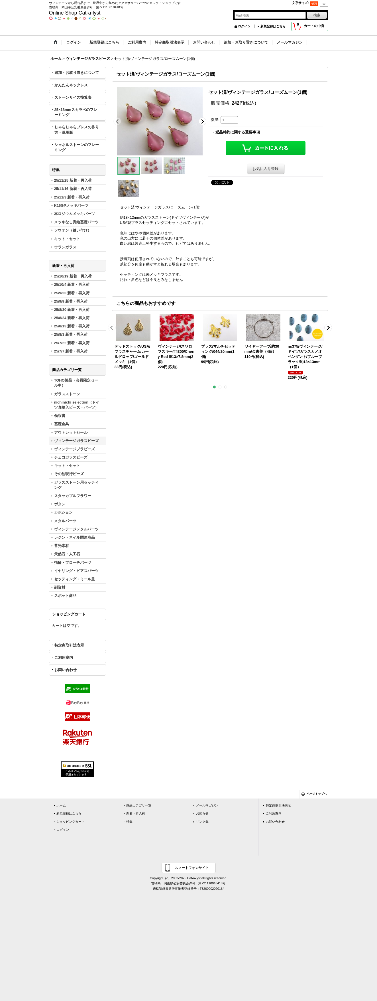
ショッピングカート (70, 821)
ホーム (61, 805)
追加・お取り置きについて (76, 72)
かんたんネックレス (71, 85)
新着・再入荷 (135, 813)
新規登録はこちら (273, 26)
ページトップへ (317, 793)
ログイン (244, 26)
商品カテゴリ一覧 (138, 805)
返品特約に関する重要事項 (237, 132)
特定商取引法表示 (69, 645)
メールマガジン (207, 805)
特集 (129, 821)
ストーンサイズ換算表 (72, 97)
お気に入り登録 (265, 169)
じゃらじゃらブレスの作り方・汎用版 (76, 129)
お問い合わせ (65, 670)
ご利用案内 (63, 657)
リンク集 (202, 821)
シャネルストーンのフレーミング (76, 147)
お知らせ (202, 813)
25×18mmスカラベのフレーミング (75, 112)
